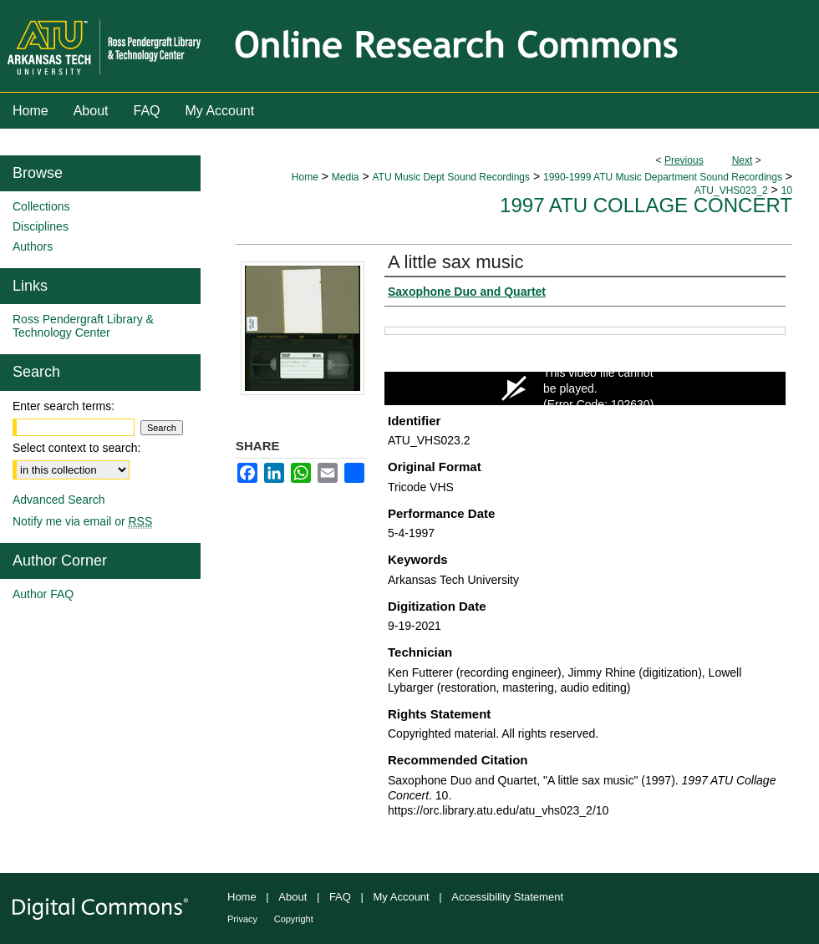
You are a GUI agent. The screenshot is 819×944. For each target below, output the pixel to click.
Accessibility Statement (507, 897)
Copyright (293, 919)
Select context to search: (76, 447)
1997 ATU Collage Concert (646, 205)
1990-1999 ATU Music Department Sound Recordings (662, 177)
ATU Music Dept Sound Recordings (451, 177)
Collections (41, 206)
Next (742, 160)
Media (345, 177)
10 (786, 190)
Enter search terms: (63, 406)
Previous (684, 160)
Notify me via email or (82, 521)
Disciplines (41, 226)
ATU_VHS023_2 (731, 190)
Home (305, 177)
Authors (33, 246)
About (292, 897)
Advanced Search (59, 499)
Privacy (242, 919)
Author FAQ (43, 594)
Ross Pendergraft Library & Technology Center (83, 325)
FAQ (340, 897)
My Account (402, 897)
